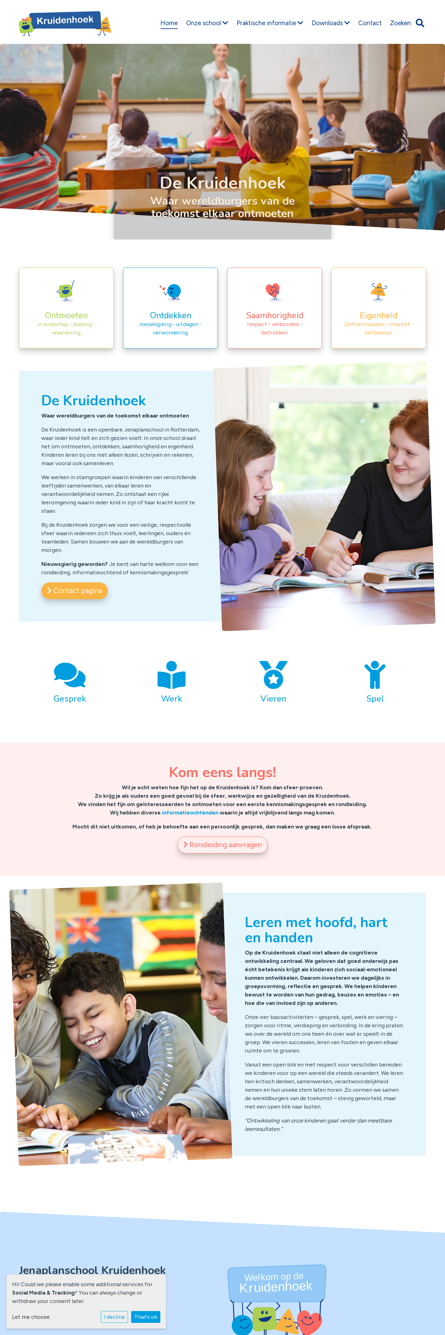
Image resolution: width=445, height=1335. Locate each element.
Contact (370, 23)
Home (169, 23)
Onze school (207, 23)
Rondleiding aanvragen (222, 845)
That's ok (145, 1317)
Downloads (331, 23)
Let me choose (31, 1317)
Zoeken (400, 23)
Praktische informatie (269, 23)
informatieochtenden (190, 812)
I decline (114, 1317)
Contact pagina (74, 590)
